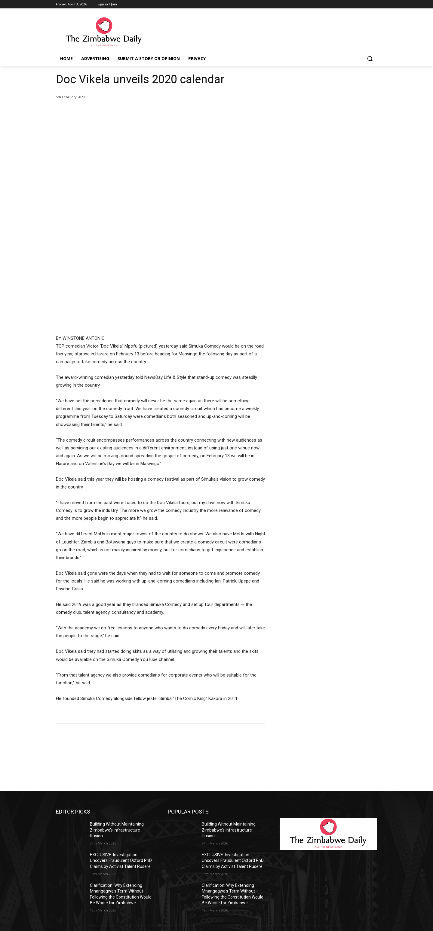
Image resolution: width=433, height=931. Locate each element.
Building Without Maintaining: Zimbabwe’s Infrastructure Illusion (117, 736)
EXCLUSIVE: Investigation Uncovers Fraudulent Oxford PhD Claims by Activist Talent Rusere (121, 766)
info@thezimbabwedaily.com (84, 900)
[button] (370, 58)
